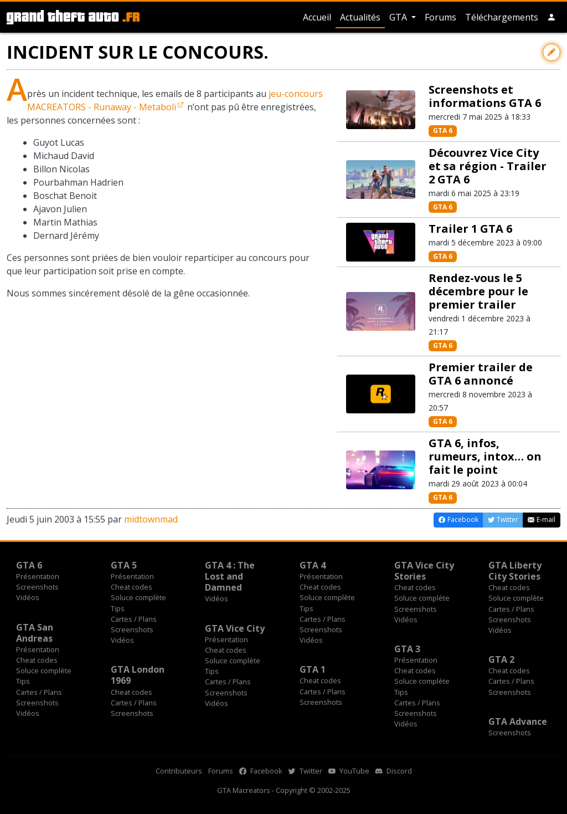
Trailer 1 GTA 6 (470, 228)
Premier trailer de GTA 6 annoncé (481, 374)
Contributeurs (179, 771)
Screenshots (37, 587)
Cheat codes (131, 587)
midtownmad (151, 519)
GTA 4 (313, 565)
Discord (393, 771)
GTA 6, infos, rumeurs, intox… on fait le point (485, 456)
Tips (118, 608)
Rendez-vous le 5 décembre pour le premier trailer (478, 291)
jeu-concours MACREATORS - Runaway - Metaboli (175, 100)
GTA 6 (442, 130)
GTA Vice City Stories (424, 570)
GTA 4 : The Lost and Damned (230, 576)
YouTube (348, 771)
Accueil (317, 17)
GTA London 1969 (137, 675)
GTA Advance (517, 721)
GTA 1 (313, 669)
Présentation (37, 576)
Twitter (305, 771)
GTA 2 (501, 659)
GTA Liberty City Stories (515, 570)
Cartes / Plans (134, 619)
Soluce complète (138, 597)
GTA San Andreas (34, 632)
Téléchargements (501, 17)
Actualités (360, 17)
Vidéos (27, 597)
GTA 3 (407, 649)
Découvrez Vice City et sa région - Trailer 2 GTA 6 (488, 166)
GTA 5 (124, 565)
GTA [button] (399, 17)
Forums (440, 17)
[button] (551, 17)
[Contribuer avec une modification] (551, 52)
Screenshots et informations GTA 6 (485, 96)
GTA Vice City (235, 628)
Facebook (260, 771)
